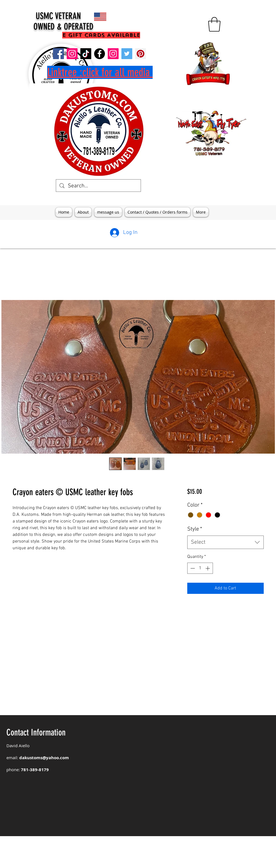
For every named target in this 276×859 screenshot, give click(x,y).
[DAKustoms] (58, 53)
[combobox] (225, 542)
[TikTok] (85, 53)
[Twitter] (126, 53)
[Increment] (208, 568)
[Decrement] (192, 568)
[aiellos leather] (99, 53)
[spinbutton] (200, 568)
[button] (214, 24)
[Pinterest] (140, 53)
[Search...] (98, 186)
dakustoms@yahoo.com (44, 758)
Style (194, 529)
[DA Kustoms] (72, 53)
